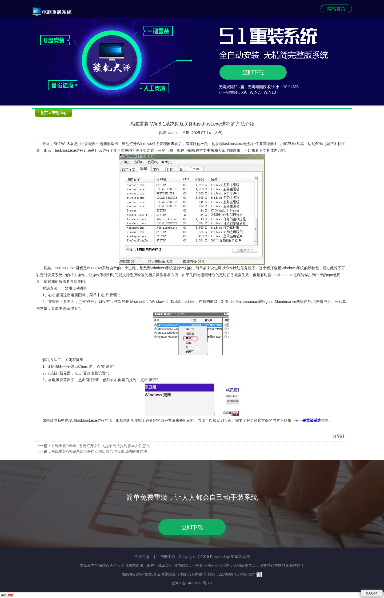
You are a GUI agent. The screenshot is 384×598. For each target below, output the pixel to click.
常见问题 (141, 556)
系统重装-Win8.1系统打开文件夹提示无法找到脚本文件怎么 (100, 446)
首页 (44, 113)
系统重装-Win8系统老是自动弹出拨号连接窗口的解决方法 (99, 451)
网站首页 (336, 8)
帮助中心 (59, 113)
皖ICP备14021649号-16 (192, 583)
